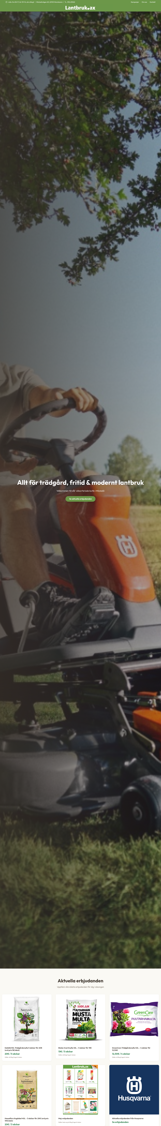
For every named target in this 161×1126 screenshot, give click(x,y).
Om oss (144, 2)
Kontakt (152, 2)
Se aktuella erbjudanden (80, 499)
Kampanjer (135, 2)
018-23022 (70, 2)
